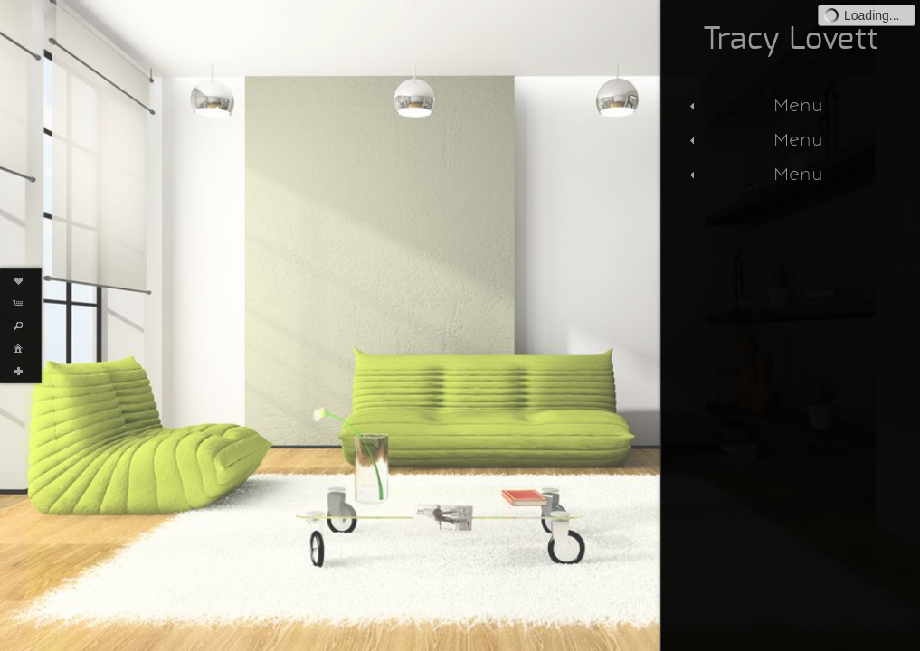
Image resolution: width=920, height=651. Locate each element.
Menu (754, 105)
